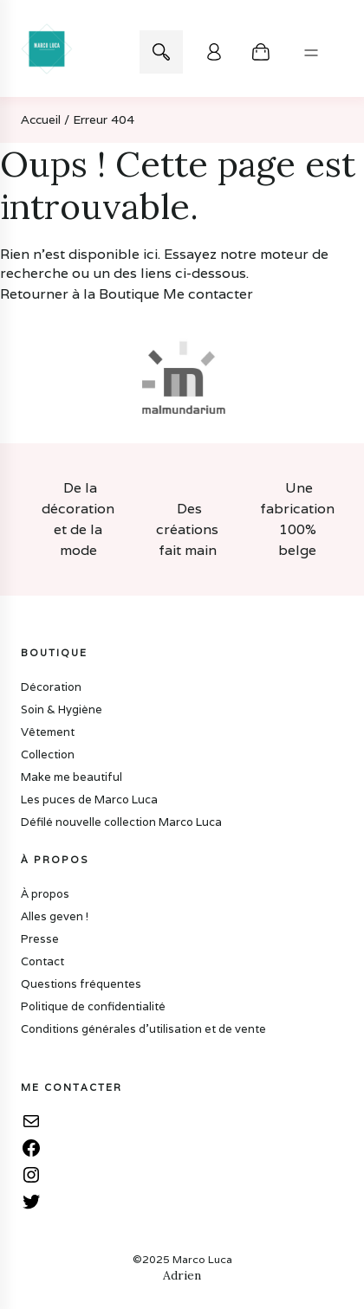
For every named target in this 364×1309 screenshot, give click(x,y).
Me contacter (208, 294)
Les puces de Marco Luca (89, 799)
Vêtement (48, 732)
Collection (48, 754)
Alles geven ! (54, 916)
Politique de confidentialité (93, 1006)
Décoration (51, 687)
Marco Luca (202, 1259)
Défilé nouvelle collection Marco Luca (121, 822)
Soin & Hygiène (61, 709)
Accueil (41, 119)
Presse (40, 939)
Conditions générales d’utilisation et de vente (143, 1029)
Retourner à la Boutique (79, 294)
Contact (42, 961)
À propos (45, 894)
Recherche (161, 52)
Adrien (181, 1275)
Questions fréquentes (81, 984)
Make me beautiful (71, 777)
